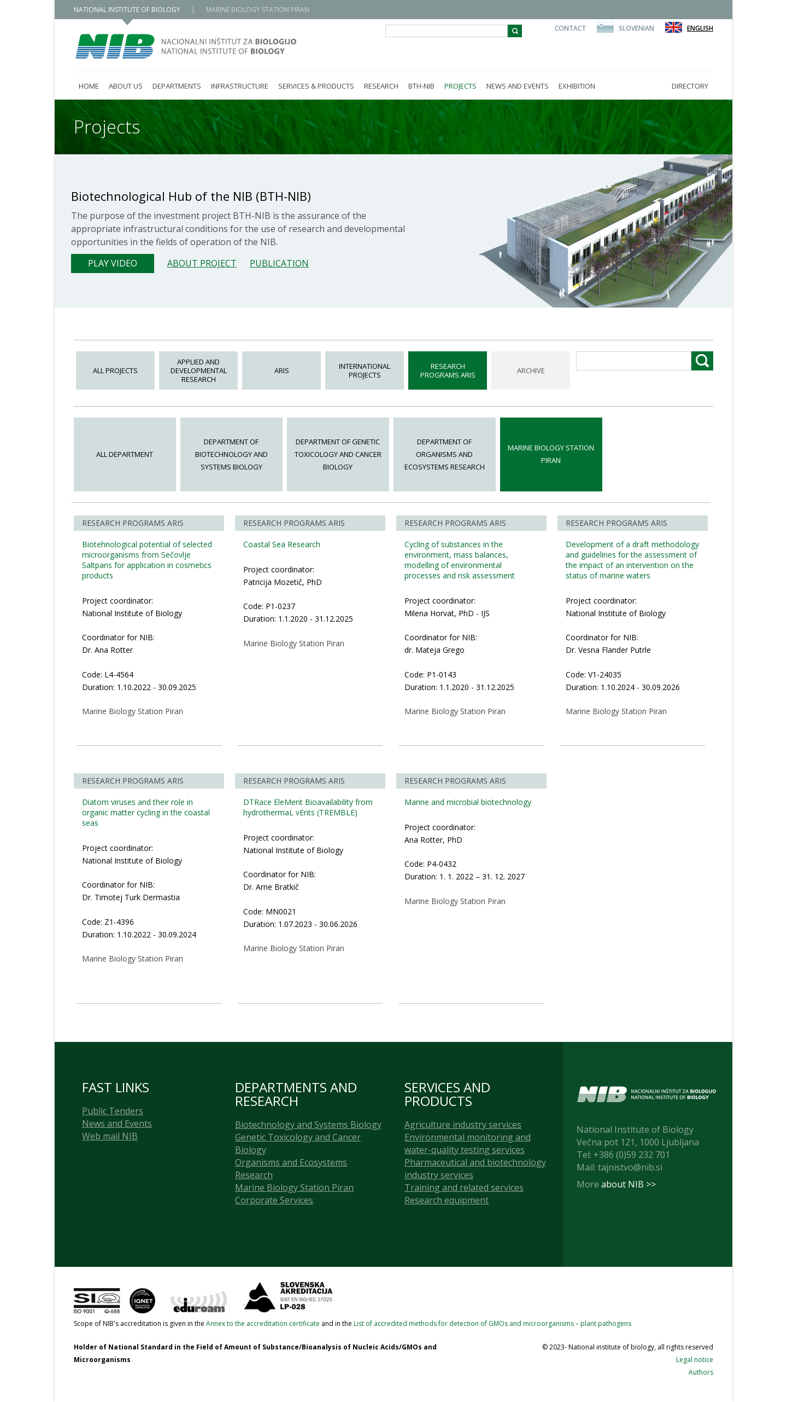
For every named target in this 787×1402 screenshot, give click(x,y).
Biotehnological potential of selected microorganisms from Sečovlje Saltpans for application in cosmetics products (147, 560)
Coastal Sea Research (281, 544)
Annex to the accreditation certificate (263, 1323)
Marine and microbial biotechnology (467, 802)
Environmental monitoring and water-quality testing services (467, 1143)
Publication (279, 263)
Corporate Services (274, 1200)
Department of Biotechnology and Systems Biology (231, 454)
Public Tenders (112, 1111)
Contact (570, 28)
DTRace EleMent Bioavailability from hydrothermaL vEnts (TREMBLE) (308, 807)
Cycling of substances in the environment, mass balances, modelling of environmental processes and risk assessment (459, 560)
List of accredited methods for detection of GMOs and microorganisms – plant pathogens (492, 1323)
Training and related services (464, 1187)
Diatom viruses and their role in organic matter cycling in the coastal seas (146, 812)
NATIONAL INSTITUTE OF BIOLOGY (127, 9)
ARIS (281, 370)
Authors (701, 1372)
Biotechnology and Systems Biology (308, 1125)
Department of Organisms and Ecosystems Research (444, 454)
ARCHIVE (531, 370)
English (700, 28)
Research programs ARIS (447, 370)
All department (124, 454)
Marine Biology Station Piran (551, 454)
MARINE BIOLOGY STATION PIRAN (257, 9)
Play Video (112, 263)
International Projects (364, 370)
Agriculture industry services (462, 1125)
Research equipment (446, 1200)
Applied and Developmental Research (199, 370)
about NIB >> (628, 1184)
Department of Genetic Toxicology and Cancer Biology (338, 454)
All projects (115, 370)
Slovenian (636, 28)
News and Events (117, 1123)
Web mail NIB (110, 1136)
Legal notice (694, 1359)
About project (202, 263)
